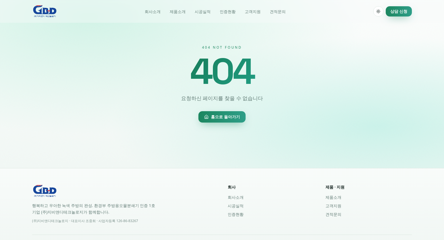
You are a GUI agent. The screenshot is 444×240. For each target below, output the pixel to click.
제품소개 (178, 11)
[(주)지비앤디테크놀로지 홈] (44, 11)
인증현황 (228, 11)
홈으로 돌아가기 (222, 116)
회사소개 (153, 11)
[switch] (378, 11)
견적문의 (278, 11)
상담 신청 (398, 11)
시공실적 (203, 11)
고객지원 (253, 11)
